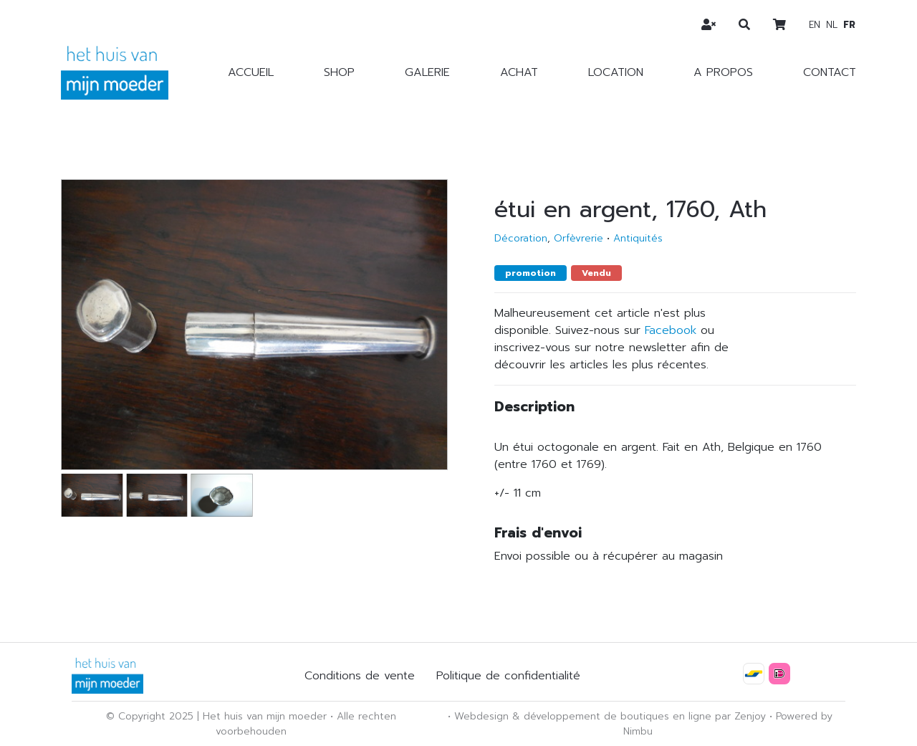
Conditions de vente (359, 675)
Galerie (427, 72)
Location (615, 72)
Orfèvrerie (578, 238)
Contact (829, 72)
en (814, 25)
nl (831, 25)
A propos (723, 72)
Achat (519, 72)
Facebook (670, 330)
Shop (339, 72)
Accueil (251, 72)
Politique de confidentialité (508, 675)
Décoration (520, 238)
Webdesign (481, 716)
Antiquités (638, 238)
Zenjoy (750, 716)
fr (849, 25)
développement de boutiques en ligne (617, 716)
